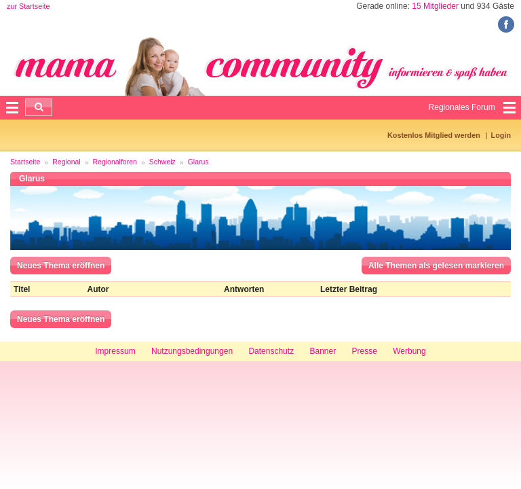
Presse (364, 351)
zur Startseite (28, 6)
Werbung (409, 351)
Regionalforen (115, 162)
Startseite (25, 162)
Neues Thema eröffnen (60, 265)
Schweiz (162, 162)
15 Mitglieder (435, 6)
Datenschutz (271, 351)
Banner (322, 351)
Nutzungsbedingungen (192, 351)
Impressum (115, 351)
